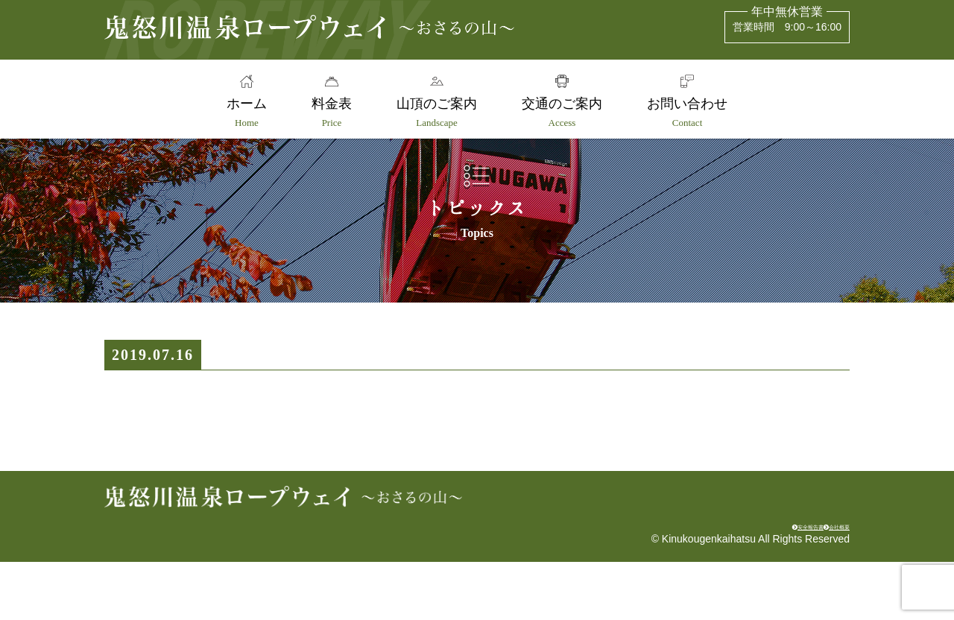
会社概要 (820, 580)
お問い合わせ (694, 112)
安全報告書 (742, 580)
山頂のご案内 (437, 112)
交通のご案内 (565, 112)
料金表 (329, 112)
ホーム (240, 112)
